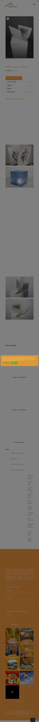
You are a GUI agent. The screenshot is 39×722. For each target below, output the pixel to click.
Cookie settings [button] (6, 362)
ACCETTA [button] (14, 362)
